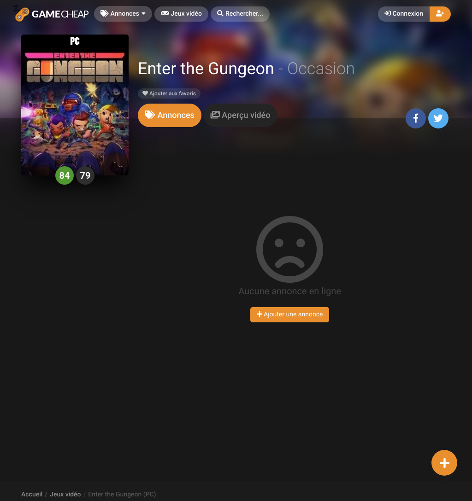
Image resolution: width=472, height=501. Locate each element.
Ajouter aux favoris (169, 93)
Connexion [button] (403, 13)
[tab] (169, 115)
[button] (240, 14)
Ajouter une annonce (290, 314)
